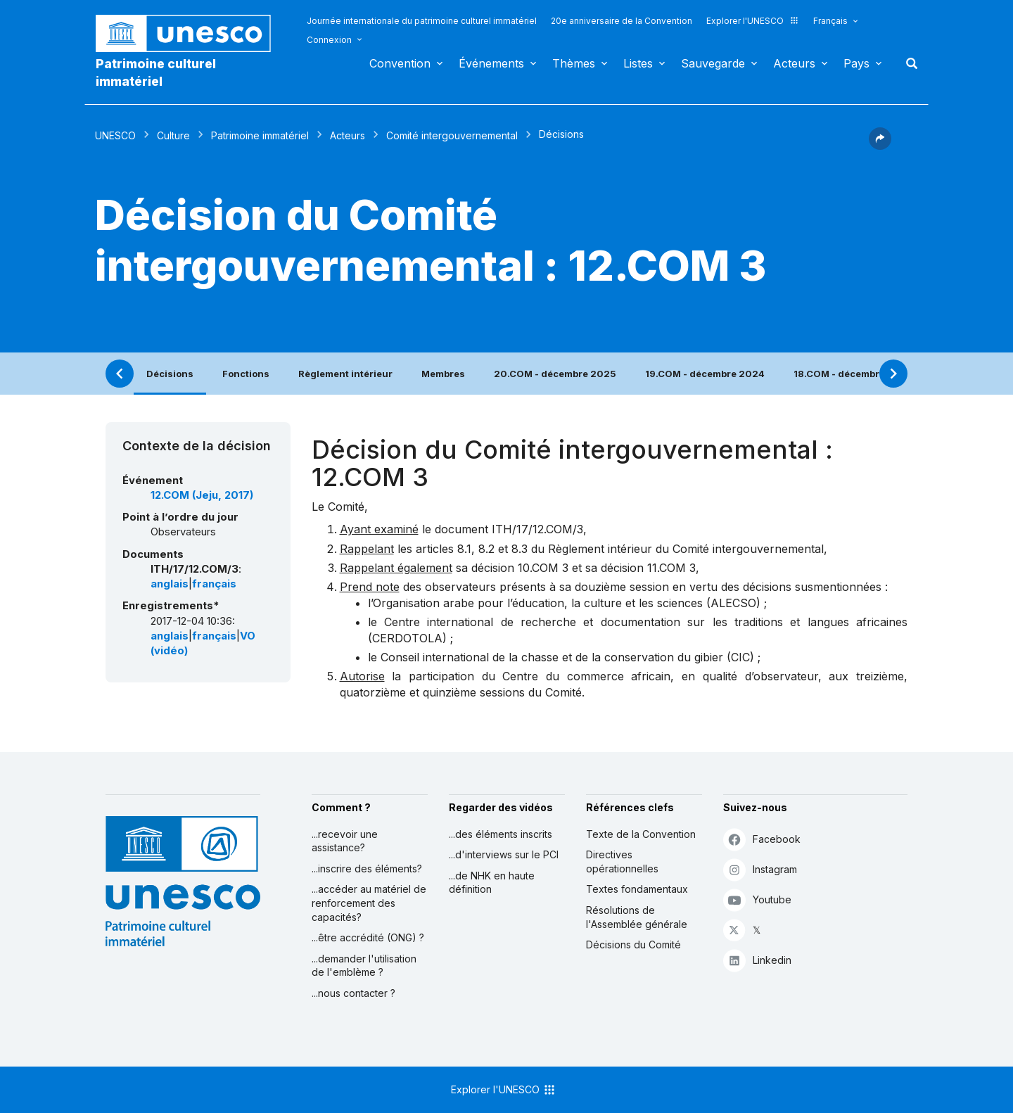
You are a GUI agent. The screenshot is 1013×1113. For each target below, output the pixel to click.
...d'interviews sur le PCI (504, 854)
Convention (400, 63)
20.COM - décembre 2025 (555, 373)
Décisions (169, 373)
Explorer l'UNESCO (752, 20)
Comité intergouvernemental (452, 135)
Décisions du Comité (633, 944)
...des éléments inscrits (500, 834)
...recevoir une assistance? (345, 841)
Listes (638, 63)
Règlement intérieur (345, 373)
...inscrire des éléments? (367, 868)
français (214, 584)
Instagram (760, 869)
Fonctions (245, 373)
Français (830, 20)
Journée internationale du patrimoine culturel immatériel (422, 20)
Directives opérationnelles (622, 861)
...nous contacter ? (353, 993)
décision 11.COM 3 (648, 568)
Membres (443, 373)
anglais (170, 584)
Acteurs (794, 63)
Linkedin (757, 960)
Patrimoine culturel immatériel (156, 72)
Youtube (757, 899)
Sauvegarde (713, 63)
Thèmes (573, 63)
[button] (880, 146)
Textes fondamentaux (637, 889)
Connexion (329, 39)
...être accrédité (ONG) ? (368, 937)
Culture (173, 135)
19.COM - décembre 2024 (705, 373)
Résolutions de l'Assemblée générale (636, 917)
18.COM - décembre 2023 (853, 373)
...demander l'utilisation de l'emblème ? (364, 966)
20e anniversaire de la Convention (621, 20)
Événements (491, 63)
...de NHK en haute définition (492, 883)
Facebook (762, 839)
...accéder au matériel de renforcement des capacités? (369, 902)
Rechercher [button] (907, 63)
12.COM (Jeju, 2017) (202, 495)
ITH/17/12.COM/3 (537, 529)
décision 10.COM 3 (519, 568)
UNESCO (115, 135)
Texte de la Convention (641, 834)
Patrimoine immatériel (260, 135)
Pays (856, 63)
